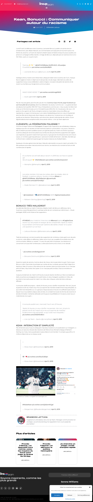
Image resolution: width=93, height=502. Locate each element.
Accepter (57, 495)
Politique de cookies (70, 498)
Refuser (70, 495)
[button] (90, 487)
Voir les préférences (84, 495)
